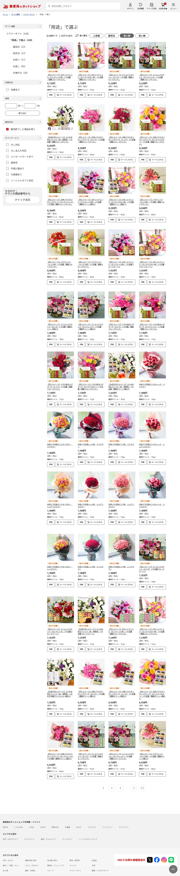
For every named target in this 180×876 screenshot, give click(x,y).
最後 (142, 778)
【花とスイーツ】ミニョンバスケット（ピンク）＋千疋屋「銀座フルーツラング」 (90, 746)
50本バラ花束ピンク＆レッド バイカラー (152, 383)
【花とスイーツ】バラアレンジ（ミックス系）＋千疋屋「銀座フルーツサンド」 (90, 264)
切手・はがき (8, 851)
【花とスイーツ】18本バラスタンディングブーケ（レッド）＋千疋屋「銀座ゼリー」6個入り (121, 684)
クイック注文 (152, 8)
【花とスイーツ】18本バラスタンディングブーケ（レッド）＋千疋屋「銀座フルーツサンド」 (121, 139)
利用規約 (6, 874)
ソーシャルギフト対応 (19, 180)
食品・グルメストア (48, 829)
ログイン (130, 8)
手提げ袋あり (15, 168)
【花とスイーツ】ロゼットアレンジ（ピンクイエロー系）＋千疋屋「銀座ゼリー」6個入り (121, 201)
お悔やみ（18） (21, 72)
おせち (78, 817)
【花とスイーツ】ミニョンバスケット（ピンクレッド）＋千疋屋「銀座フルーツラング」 (121, 746)
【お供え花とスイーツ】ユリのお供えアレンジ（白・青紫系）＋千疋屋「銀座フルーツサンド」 (59, 139)
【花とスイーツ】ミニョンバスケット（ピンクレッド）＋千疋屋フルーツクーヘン (59, 624)
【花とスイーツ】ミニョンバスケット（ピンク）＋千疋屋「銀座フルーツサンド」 (121, 77)
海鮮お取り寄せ (31, 851)
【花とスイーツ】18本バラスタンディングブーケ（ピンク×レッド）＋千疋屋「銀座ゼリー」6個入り (60, 746)
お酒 (93, 856)
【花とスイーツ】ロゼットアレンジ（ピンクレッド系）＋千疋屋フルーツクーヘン (121, 264)
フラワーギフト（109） (18, 33)
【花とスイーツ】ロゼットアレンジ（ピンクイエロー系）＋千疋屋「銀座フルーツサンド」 (90, 77)
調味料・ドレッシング (55, 856)
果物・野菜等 (74, 851)
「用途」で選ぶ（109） (22, 40)
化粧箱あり (14, 174)
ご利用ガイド (8, 869)
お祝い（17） (20, 59)
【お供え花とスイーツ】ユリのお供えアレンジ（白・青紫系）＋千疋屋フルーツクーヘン (90, 624)
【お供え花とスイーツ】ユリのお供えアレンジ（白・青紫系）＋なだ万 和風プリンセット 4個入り (59, 684)
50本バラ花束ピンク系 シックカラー (121, 563)
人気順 (96, 35)
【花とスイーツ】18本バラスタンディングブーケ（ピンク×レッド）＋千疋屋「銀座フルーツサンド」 (60, 201)
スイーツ (50, 861)
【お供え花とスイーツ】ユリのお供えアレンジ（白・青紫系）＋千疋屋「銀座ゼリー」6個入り (121, 384)
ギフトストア (29, 829)
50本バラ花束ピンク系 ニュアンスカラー (121, 503)
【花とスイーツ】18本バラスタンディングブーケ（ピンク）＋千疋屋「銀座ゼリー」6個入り (91, 684)
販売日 (111, 35)
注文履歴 (140, 8)
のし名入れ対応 (16, 150)
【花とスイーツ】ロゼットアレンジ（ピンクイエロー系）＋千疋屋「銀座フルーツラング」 (151, 624)
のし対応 (13, 144)
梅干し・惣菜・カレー (11, 856)
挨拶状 (12, 162)
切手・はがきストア (10, 829)
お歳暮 (67, 817)
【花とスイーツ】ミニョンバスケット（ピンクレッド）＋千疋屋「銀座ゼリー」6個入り (90, 324)
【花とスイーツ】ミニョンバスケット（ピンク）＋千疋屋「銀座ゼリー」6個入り (59, 324)
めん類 (5, 861)
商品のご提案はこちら (91, 874)
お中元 (42, 817)
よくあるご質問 (22, 869)
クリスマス (92, 817)
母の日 (5, 817)
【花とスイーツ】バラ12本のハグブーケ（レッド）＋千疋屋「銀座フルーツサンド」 (60, 384)
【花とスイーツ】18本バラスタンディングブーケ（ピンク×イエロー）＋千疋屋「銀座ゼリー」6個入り (152, 685)
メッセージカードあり (19, 156)
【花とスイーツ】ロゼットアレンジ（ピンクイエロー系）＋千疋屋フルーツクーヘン (151, 264)
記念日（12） (20, 53)
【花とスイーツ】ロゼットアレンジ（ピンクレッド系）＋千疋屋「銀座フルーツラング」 (121, 624)
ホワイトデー (124, 817)
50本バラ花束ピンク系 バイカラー (121, 443)
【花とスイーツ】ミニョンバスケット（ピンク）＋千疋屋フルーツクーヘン (151, 564)
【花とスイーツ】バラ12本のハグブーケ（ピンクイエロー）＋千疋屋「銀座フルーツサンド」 (90, 384)
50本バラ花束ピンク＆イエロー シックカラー (60, 563)
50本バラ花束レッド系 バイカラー (90, 443)
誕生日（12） (20, 46)
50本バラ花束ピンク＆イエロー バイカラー (60, 443)
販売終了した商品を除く (21, 129)
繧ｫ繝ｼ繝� (163, 8)
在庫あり (13, 89)
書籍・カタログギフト (100, 861)
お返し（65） (20, 66)
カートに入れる (66, 95)
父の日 (31, 817)
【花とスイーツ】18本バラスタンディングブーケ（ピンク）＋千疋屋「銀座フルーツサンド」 (91, 139)
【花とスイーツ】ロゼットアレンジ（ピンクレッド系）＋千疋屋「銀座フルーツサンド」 (59, 77)
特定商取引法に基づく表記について (47, 874)
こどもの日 (18, 817)
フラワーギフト (75, 861)
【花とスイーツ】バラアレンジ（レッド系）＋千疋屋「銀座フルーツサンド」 (59, 264)
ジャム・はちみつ (31, 856)
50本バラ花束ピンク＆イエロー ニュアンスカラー (60, 503)
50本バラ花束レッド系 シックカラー (90, 563)
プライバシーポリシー (72, 874)
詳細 (50, 95)
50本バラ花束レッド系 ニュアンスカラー (90, 503)
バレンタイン (107, 817)
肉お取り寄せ (52, 851)
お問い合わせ (35, 869)
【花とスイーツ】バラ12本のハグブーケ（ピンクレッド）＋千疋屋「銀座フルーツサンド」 (152, 324)
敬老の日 (55, 817)
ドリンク (72, 856)
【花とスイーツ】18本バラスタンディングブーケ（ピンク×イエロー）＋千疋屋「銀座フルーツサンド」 (152, 140)
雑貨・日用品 (30, 861)
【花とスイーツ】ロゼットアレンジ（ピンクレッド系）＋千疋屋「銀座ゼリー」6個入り (90, 201)
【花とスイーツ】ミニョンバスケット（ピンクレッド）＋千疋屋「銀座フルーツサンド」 (151, 77)
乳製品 (94, 851)
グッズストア (67, 829)
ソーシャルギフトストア (88, 829)
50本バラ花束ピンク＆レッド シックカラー (152, 503)
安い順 (142, 35)
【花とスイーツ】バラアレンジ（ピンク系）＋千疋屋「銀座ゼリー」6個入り (151, 746)
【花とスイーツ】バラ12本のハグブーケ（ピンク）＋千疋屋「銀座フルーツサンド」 (121, 324)
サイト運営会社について (21, 874)
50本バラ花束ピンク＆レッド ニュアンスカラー (152, 443)
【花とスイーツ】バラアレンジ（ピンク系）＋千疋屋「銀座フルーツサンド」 (151, 201)
